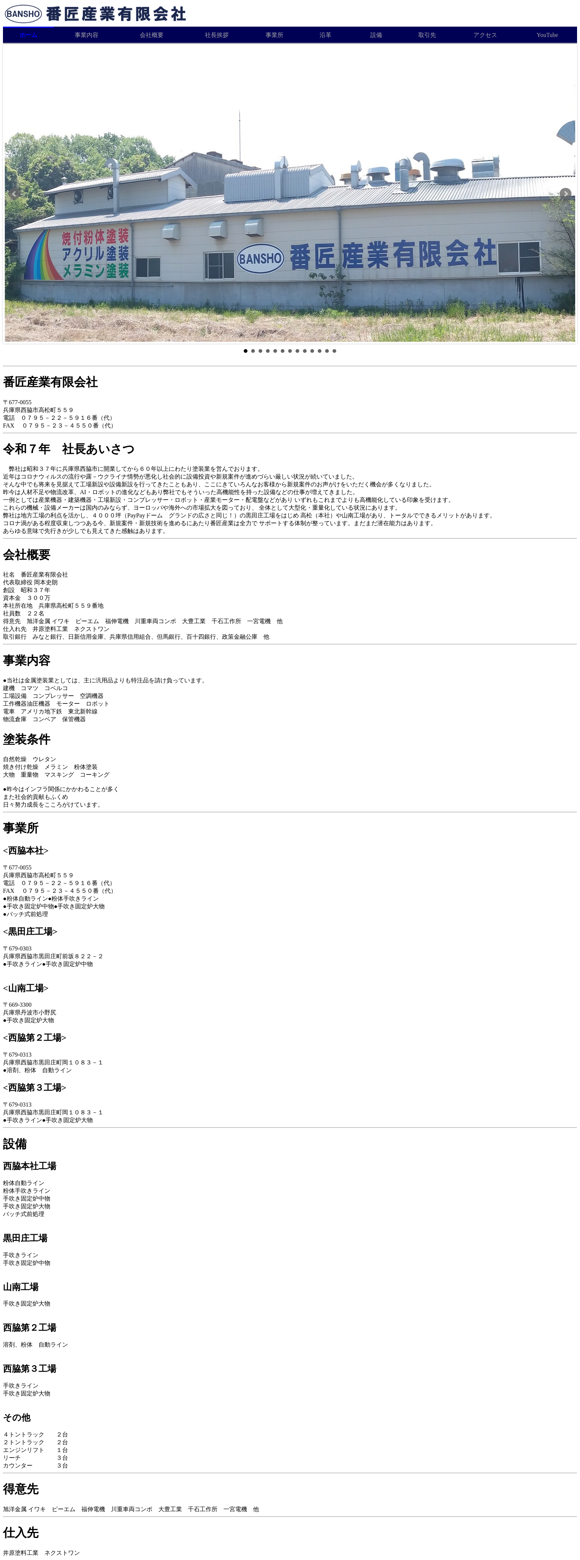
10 (312, 351)
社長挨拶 (217, 35)
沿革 (325, 35)
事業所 (274, 35)
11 (319, 351)
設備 (376, 35)
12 (327, 351)
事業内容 (86, 35)
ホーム (28, 35)
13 (334, 351)
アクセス (485, 35)
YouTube (547, 35)
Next (565, 194)
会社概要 (151, 35)
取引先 (427, 35)
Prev (14, 194)
